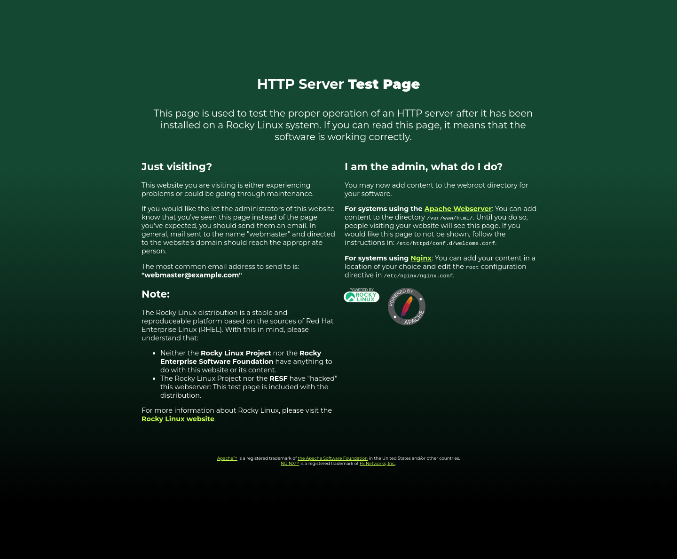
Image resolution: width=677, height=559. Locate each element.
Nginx (421, 258)
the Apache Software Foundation (333, 458)
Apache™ (227, 458)
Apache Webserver (458, 209)
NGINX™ (290, 463)
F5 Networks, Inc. (377, 463)
